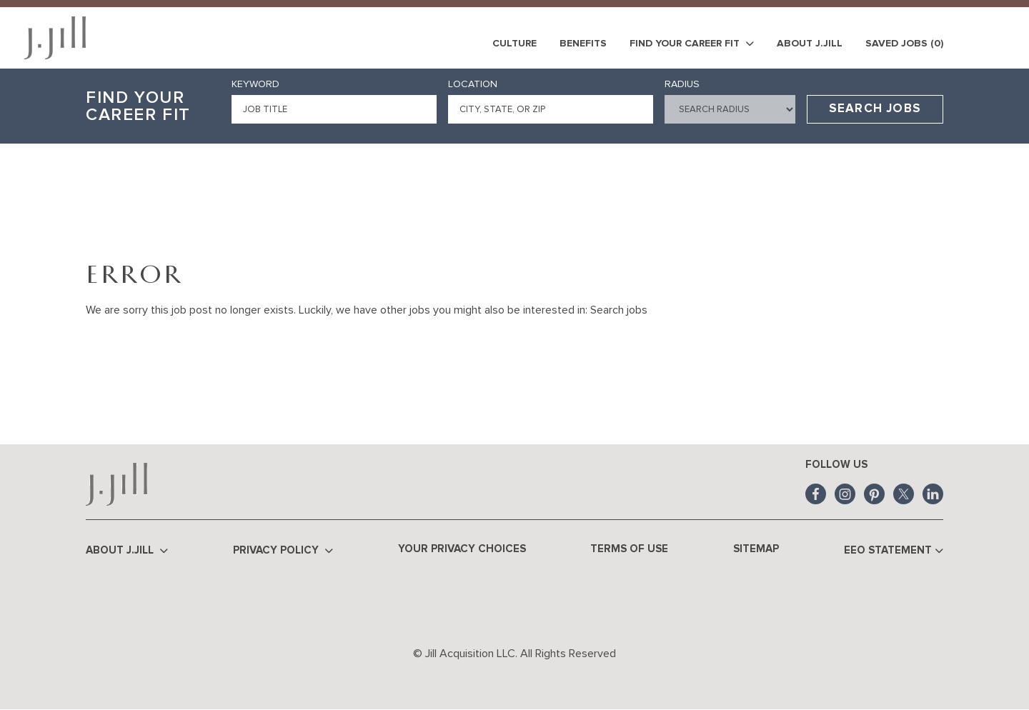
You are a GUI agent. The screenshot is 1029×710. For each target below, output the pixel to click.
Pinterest (874, 494)
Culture (514, 44)
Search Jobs (875, 109)
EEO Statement (893, 551)
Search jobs (618, 310)
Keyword (255, 84)
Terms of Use (629, 549)
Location (472, 84)
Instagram (845, 494)
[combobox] (550, 109)
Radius (682, 84)
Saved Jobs (904, 44)
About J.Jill (809, 44)
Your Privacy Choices (462, 549)
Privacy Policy (283, 551)
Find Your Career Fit (692, 43)
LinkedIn (933, 494)
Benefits (583, 44)
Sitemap (756, 549)
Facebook (815, 494)
